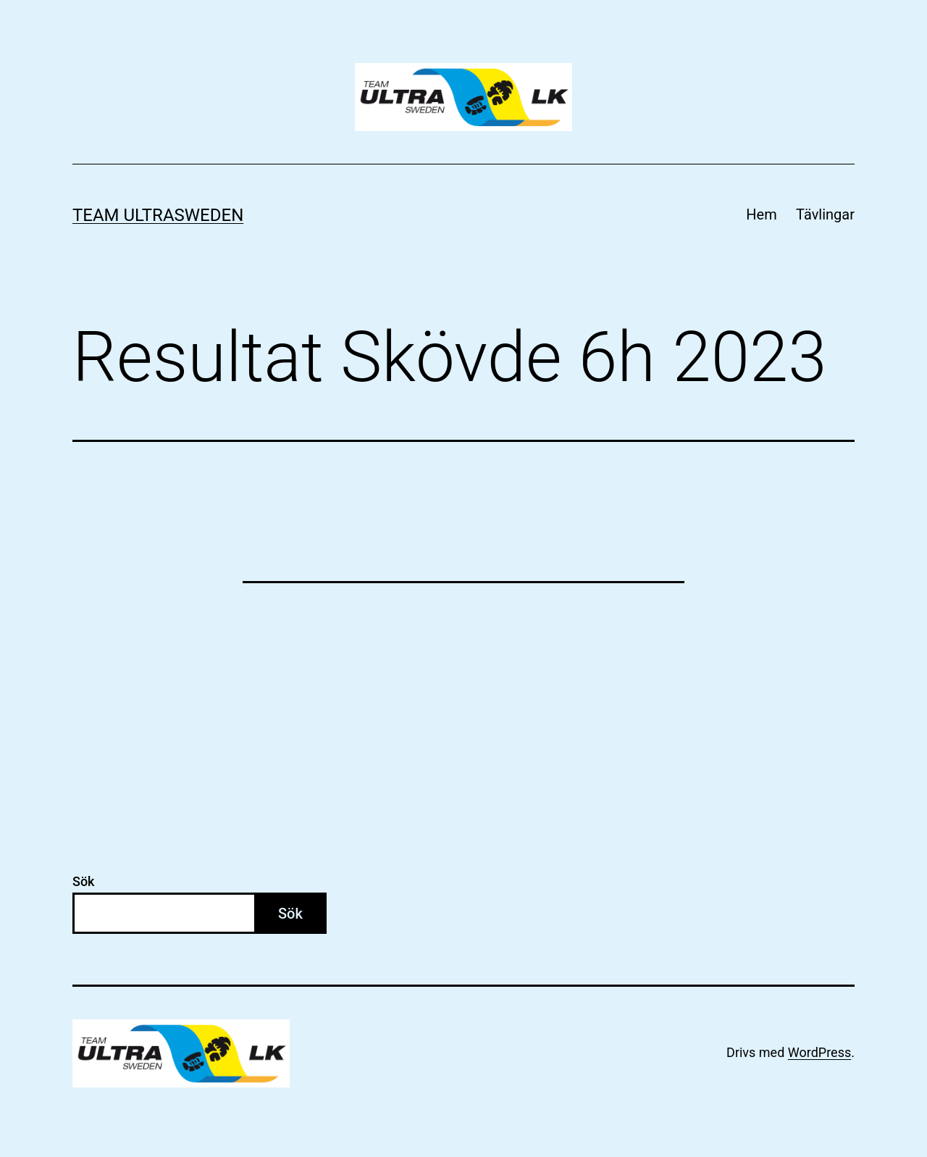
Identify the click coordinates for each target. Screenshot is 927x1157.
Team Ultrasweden (157, 215)
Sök (83, 881)
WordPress (819, 1052)
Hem (761, 214)
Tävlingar (825, 214)
